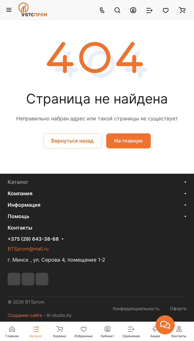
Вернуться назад (72, 140)
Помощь (18, 216)
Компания (20, 193)
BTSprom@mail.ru (28, 249)
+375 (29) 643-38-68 (33, 239)
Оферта (178, 308)
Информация (24, 205)
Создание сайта (25, 315)
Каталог (18, 182)
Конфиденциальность (136, 308)
